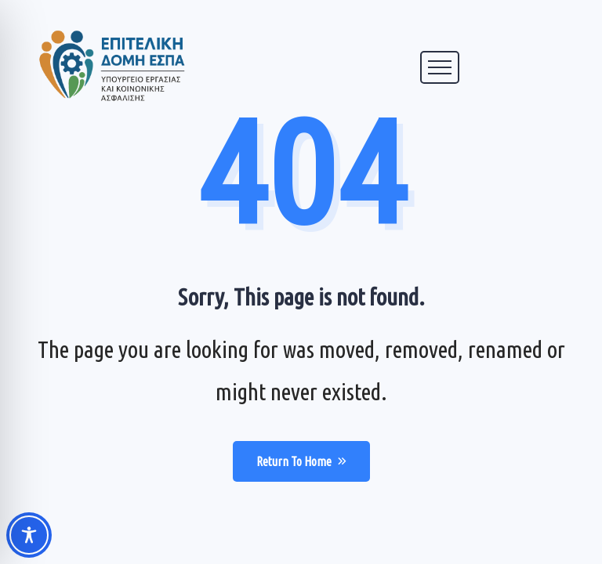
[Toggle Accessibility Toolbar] (29, 535)
